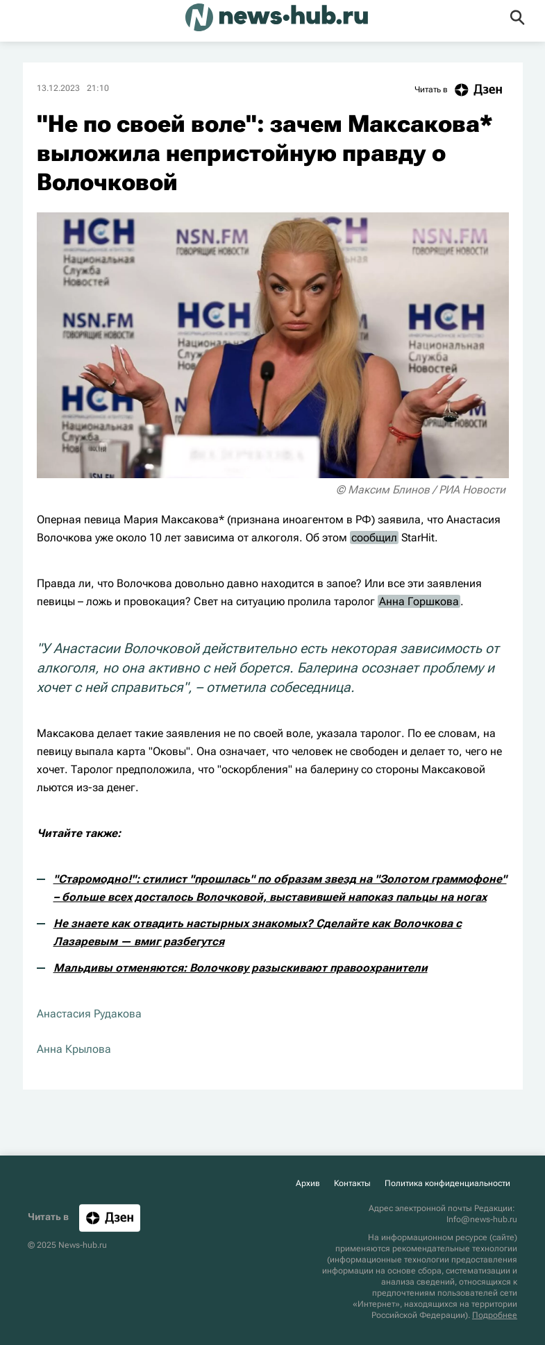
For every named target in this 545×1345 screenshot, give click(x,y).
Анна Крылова (74, 1049)
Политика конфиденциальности (447, 1183)
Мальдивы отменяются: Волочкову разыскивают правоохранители (240, 967)
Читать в (461, 89)
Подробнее (494, 1315)
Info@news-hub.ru (481, 1219)
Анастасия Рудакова (89, 1013)
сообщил (374, 537)
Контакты (352, 1183)
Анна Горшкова (419, 601)
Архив (308, 1183)
